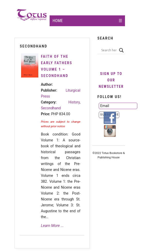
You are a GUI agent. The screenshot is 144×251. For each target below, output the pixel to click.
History (74, 102)
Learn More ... (52, 225)
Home (57, 20)
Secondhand (51, 108)
